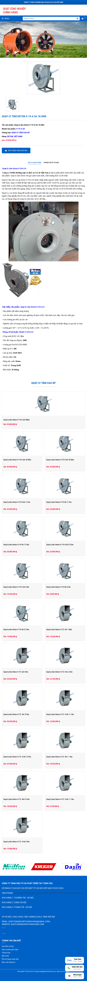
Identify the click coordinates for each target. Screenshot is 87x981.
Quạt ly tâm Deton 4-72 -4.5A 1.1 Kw (60, 714)
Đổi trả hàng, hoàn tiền (10, 959)
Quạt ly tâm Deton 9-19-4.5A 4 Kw (16, 587)
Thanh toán (6, 953)
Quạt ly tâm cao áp (21, 132)
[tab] (34, 162)
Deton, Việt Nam (14, 136)
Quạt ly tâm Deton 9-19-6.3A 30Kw (16, 420)
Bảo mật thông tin (8, 962)
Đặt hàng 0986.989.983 (16, 150)
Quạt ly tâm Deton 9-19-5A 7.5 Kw (16, 545)
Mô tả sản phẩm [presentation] (34, 162)
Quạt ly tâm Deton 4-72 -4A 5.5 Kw (16, 799)
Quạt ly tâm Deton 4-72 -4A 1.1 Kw (59, 757)
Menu (5, 18)
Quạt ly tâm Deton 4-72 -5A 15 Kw (16, 714)
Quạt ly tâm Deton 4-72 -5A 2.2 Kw (59, 672)
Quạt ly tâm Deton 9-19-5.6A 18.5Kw (60, 460)
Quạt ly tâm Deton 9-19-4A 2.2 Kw (16, 629)
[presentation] (4, 39)
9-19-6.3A (20, 129)
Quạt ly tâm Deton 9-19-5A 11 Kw (59, 502)
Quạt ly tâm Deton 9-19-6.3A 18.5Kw (17, 460)
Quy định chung (7, 946)
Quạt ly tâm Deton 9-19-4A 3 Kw (58, 587)
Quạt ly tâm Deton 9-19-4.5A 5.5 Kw (59, 545)
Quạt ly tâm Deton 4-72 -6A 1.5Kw (59, 629)
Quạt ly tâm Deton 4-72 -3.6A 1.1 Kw (60, 799)
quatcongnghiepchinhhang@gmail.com (28, 921)
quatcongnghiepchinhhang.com (27, 924)
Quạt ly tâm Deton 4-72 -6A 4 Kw (15, 672)
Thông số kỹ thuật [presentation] (51, 162)
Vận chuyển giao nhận (10, 949)
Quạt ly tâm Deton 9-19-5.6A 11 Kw (16, 502)
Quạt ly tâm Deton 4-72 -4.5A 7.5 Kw (17, 757)
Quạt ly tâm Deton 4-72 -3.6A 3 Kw (16, 842)
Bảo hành (5, 956)
